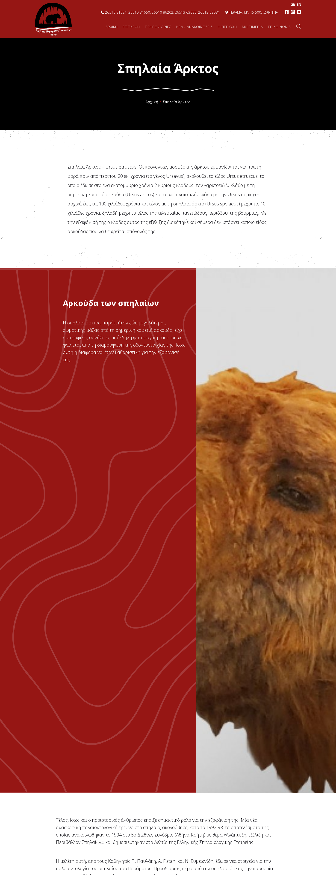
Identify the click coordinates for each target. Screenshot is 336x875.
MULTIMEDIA (252, 26)
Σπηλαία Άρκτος (176, 101)
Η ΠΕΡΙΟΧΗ (227, 26)
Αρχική (151, 101)
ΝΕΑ (194, 26)
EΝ (298, 4)
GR (292, 4)
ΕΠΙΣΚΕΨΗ (131, 26)
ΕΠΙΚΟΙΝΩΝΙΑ (279, 26)
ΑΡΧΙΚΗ (112, 26)
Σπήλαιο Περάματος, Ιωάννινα (53, 19)
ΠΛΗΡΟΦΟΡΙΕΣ (158, 26)
